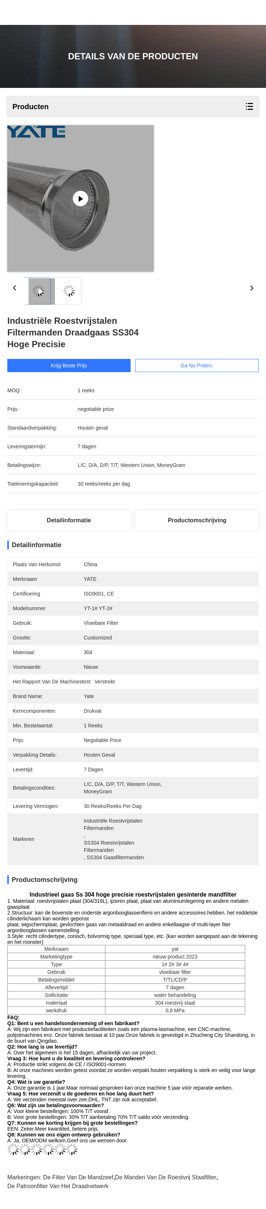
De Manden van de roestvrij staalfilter (165, 1177)
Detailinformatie (69, 520)
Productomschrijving (197, 520)
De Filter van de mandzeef (78, 1177)
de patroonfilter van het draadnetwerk (57, 1186)
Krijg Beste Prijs (69, 365)
